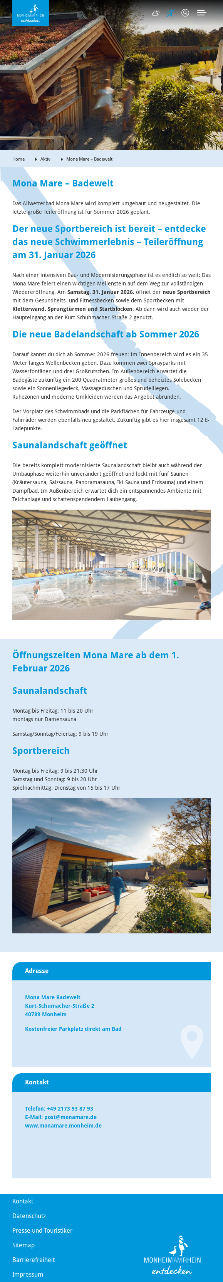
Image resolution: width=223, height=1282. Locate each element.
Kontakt (22, 1201)
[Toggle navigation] (202, 13)
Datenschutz (29, 1216)
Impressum (27, 1274)
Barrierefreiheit (33, 1260)
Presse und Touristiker (42, 1230)
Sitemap (23, 1245)
